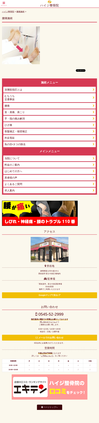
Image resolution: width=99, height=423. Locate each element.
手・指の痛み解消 (15, 118)
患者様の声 (11, 177)
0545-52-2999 (49, 314)
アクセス (49, 231)
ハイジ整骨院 (49, 5)
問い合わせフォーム (48, 322)
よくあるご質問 (13, 184)
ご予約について (47, 356)
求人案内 (10, 190)
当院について (12, 158)
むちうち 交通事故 (10, 98)
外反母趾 (10, 137)
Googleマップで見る (49, 295)
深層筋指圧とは (13, 89)
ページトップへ (49, 407)
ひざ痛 (8, 125)
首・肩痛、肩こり (15, 112)
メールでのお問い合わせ (49, 337)
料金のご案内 (12, 164)
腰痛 (7, 105)
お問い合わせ (49, 306)
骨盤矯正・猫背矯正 (16, 131)
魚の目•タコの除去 (15, 144)
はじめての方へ (13, 171)
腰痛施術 (20, 12)
